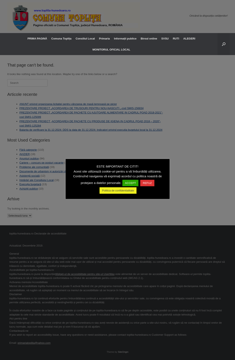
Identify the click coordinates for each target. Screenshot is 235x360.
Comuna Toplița (61, 38)
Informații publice (125, 38)
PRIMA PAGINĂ (37, 38)
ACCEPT (130, 183)
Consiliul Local (85, 38)
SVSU (165, 38)
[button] (224, 44)
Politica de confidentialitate (118, 190)
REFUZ (147, 183)
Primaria (104, 38)
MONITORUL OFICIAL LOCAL (111, 49)
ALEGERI (189, 38)
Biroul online (149, 38)
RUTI (176, 38)
